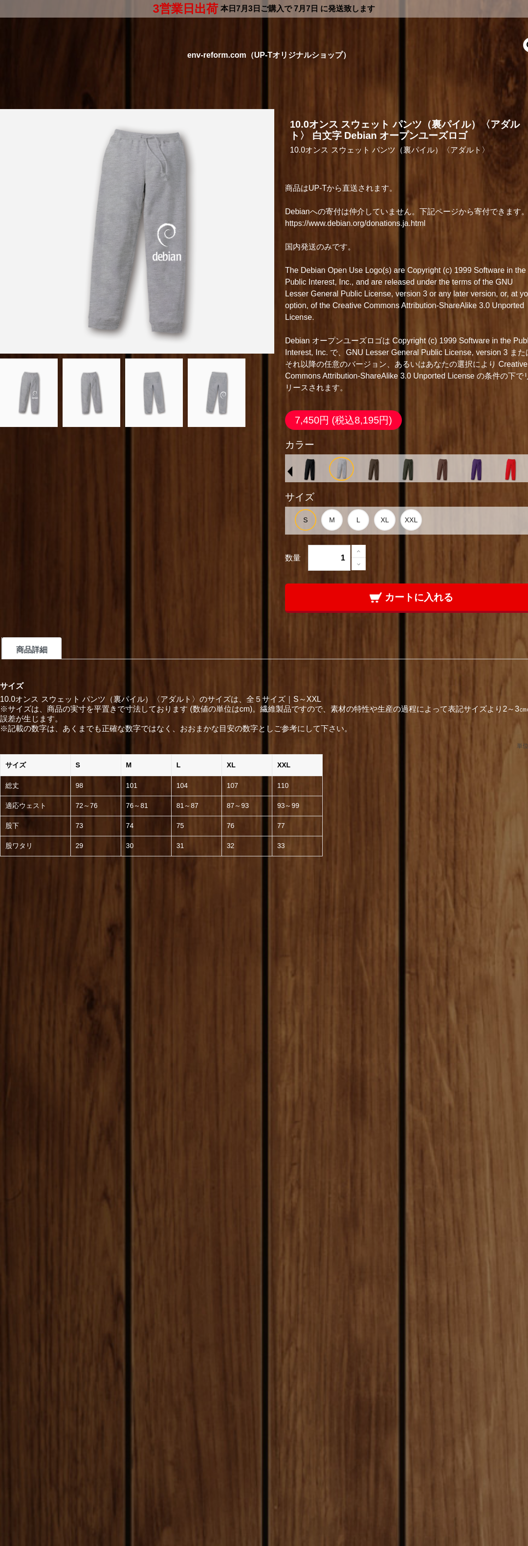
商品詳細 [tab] (31, 650)
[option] (309, 469)
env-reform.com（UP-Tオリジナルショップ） (269, 55)
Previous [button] (290, 471)
